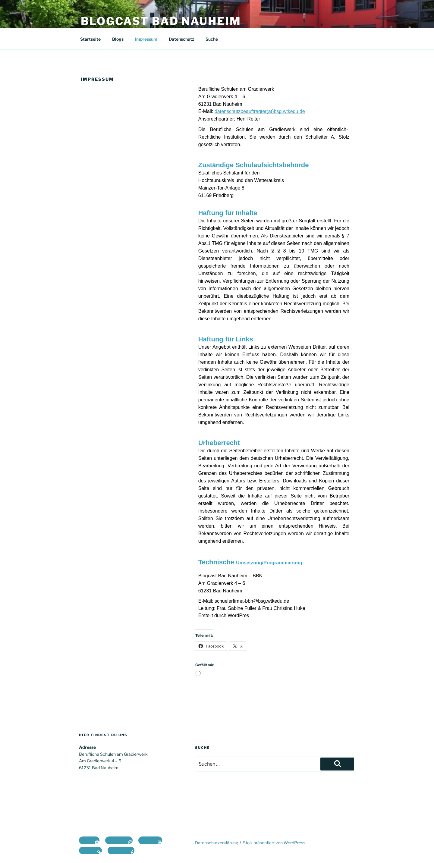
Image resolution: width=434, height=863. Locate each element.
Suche (212, 39)
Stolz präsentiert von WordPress (274, 842)
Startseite (90, 39)
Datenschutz (181, 39)
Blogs (118, 39)
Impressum (146, 39)
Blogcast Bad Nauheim (161, 21)
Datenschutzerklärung (216, 842)
